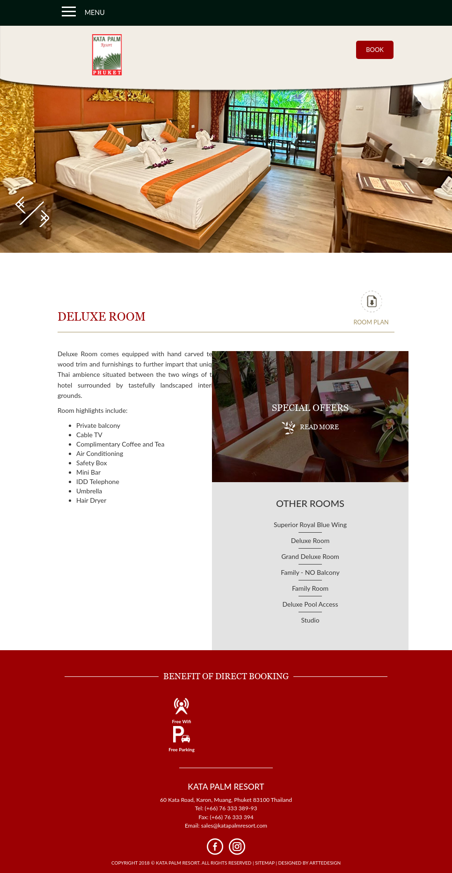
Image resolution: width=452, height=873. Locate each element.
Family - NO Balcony (310, 572)
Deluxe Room (310, 540)
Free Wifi (181, 721)
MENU (83, 11)
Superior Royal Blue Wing (310, 524)
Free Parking (181, 749)
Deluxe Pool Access (310, 604)
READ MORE (310, 427)
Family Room (310, 588)
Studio (310, 620)
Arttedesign (325, 863)
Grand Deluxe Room (310, 556)
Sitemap (265, 863)
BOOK (375, 49)
